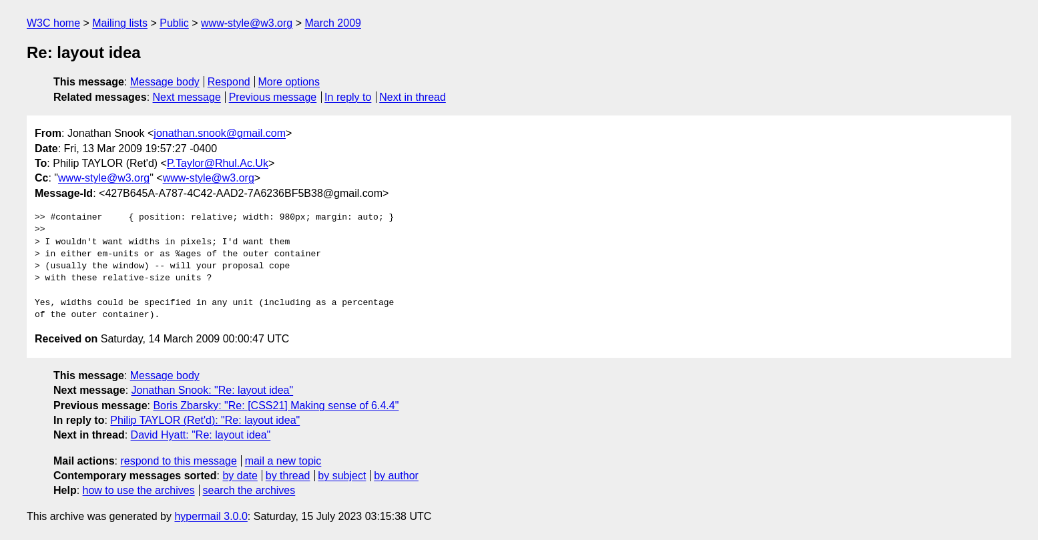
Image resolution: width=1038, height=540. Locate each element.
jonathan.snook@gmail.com (220, 133)
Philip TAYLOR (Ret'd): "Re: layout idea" (205, 420)
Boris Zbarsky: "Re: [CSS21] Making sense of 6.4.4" (276, 405)
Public (174, 23)
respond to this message (178, 461)
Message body (165, 81)
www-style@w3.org (246, 23)
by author (396, 475)
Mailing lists (120, 23)
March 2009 (332, 23)
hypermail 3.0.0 (210, 516)
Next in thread (412, 97)
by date (239, 475)
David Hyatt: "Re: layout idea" (201, 435)
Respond (229, 81)
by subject (342, 475)
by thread (288, 475)
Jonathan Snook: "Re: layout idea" (213, 390)
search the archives (249, 490)
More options (289, 81)
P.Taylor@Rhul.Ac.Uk (217, 163)
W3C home (53, 23)
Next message (187, 97)
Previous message (273, 97)
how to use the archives (139, 490)
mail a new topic (283, 461)
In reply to (347, 97)
